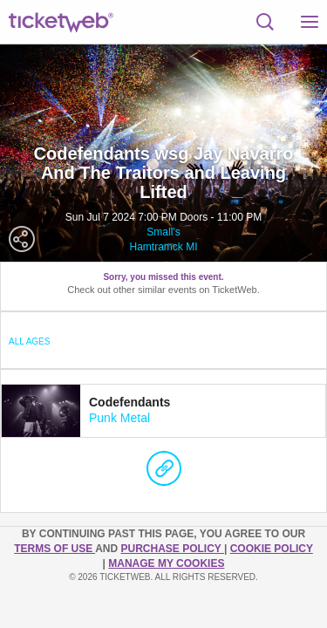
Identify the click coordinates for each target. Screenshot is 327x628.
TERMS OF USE (54, 549)
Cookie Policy (271, 549)
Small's (163, 232)
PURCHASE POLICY (171, 549)
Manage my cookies (166, 563)
